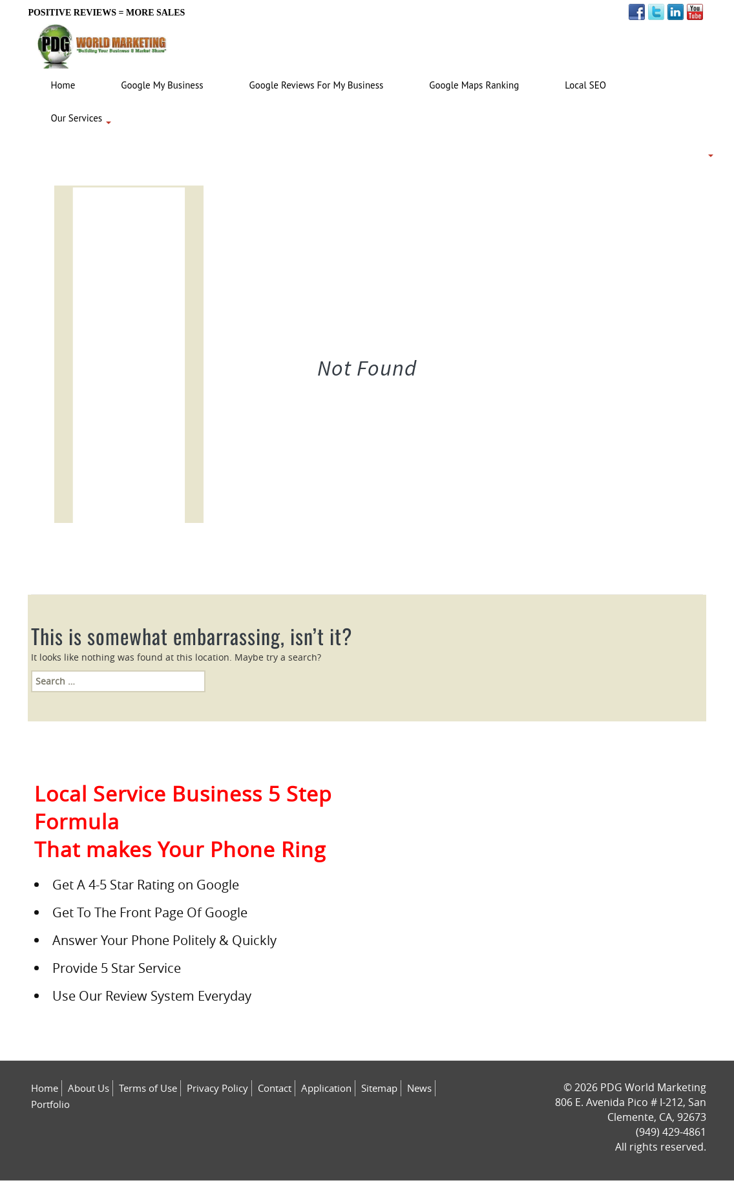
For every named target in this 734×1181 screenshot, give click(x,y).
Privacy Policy (217, 1087)
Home (44, 1087)
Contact (274, 1087)
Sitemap (379, 1087)
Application (326, 1087)
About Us (88, 1087)
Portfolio (50, 1104)
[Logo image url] (102, 43)
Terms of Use (148, 1087)
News (419, 1087)
